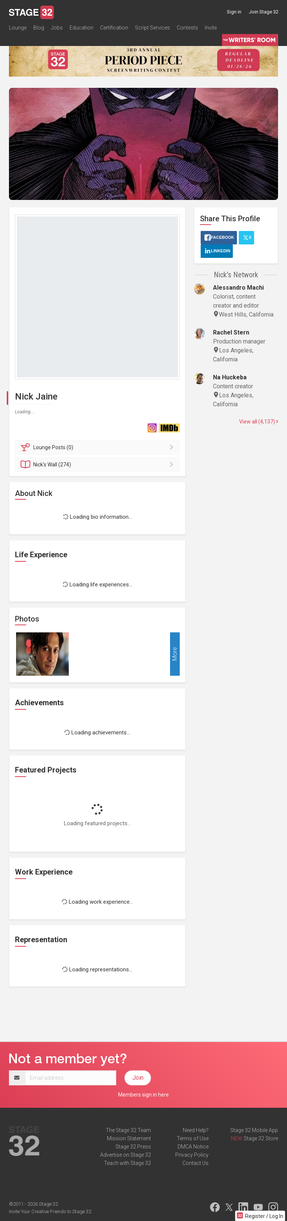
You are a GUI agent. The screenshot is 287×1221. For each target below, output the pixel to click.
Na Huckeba (230, 377)
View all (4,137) (258, 422)
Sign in (234, 12)
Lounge (18, 28)
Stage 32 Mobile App (254, 1130)
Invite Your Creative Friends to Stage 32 (50, 1211)
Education (81, 28)
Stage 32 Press (133, 1147)
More (174, 654)
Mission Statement (129, 1138)
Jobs (57, 28)
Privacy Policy (192, 1155)
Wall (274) (98, 464)
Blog (38, 28)
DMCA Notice (193, 1147)
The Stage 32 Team (128, 1130)
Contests (187, 28)
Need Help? (196, 1130)
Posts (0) (98, 447)
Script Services (152, 28)
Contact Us (195, 1163)
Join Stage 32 (263, 12)
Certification (114, 28)
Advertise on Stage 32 (125, 1155)
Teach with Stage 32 (127, 1163)
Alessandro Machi (238, 287)
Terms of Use (193, 1138)
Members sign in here (143, 1095)
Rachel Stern (231, 332)
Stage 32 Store (261, 1138)
